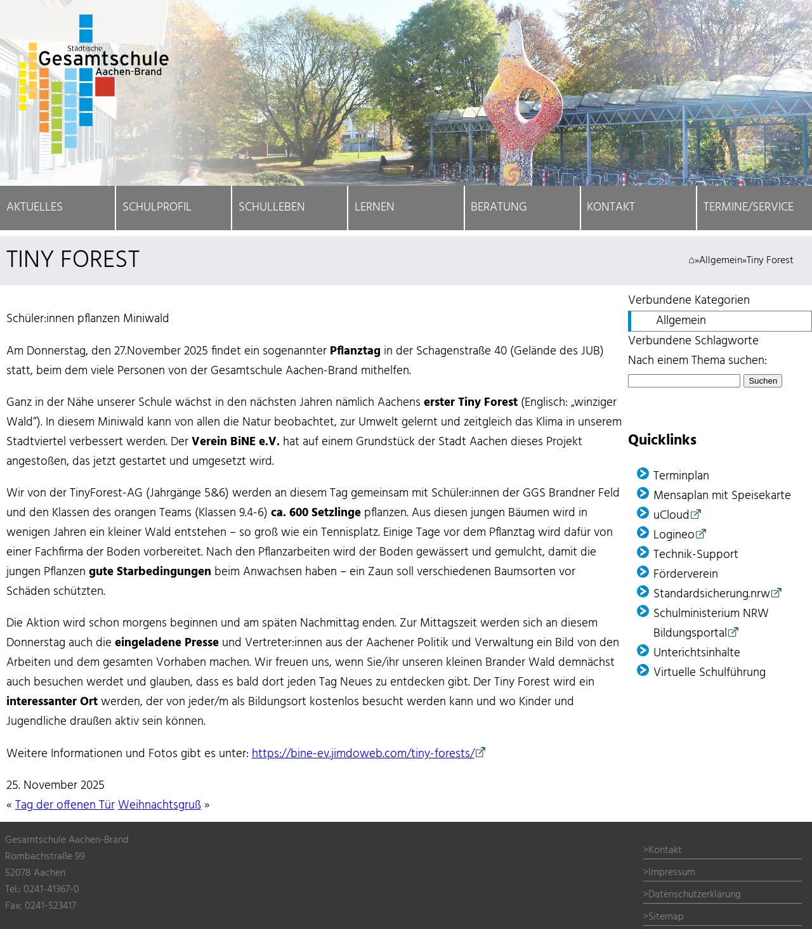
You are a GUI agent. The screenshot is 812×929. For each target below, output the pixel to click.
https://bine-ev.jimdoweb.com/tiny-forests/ (363, 754)
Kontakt (611, 208)
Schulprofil (157, 208)
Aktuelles (34, 208)
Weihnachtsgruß (159, 805)
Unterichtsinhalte (696, 653)
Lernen (375, 208)
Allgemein (720, 260)
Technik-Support (695, 555)
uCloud (671, 516)
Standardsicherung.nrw (711, 594)
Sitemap (666, 917)
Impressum (671, 872)
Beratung (499, 208)
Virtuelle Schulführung (709, 673)
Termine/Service (749, 208)
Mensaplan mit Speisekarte (722, 496)
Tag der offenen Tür (65, 805)
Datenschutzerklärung (694, 895)
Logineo (674, 535)
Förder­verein (685, 575)
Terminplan (681, 476)
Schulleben (272, 208)
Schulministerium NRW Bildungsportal (711, 624)
